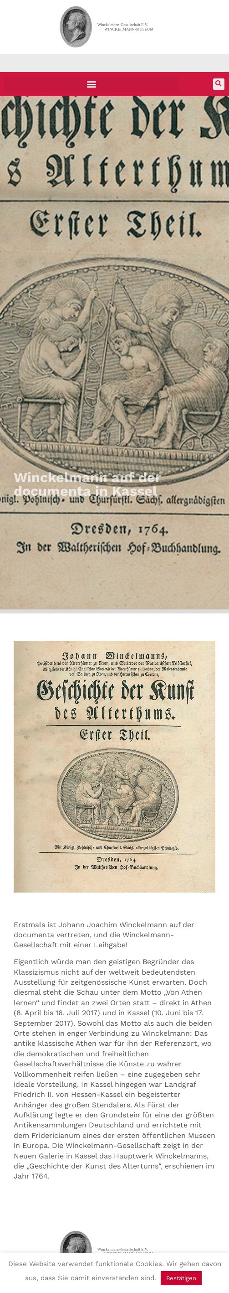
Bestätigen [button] (181, 1278)
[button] (91, 84)
